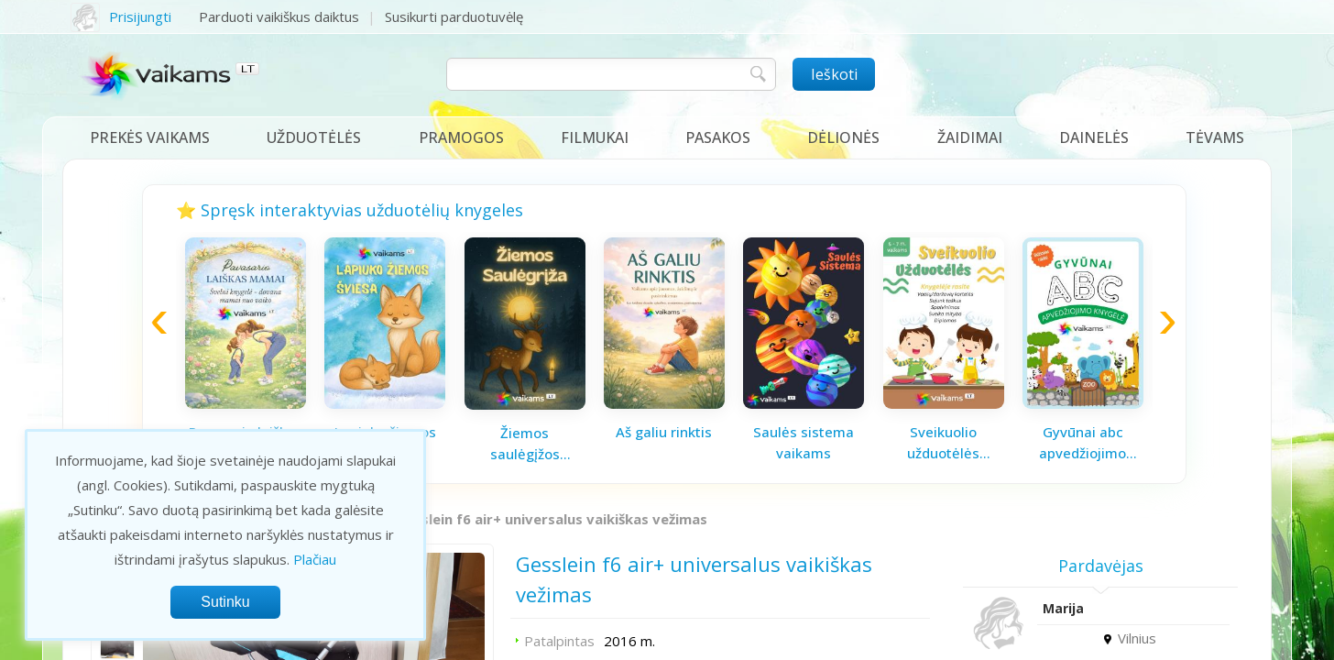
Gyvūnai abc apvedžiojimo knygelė (1082, 443)
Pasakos (717, 137)
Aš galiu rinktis (664, 432)
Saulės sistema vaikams (803, 442)
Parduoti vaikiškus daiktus (279, 16)
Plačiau (314, 559)
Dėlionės (843, 137)
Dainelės (1094, 137)
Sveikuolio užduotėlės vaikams (943, 443)
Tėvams (1215, 137)
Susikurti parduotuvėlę (454, 16)
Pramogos (461, 137)
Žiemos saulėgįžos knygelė (525, 444)
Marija (1063, 608)
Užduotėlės (314, 137)
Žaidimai (969, 137)
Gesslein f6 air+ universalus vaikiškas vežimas (551, 519)
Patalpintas (559, 641)
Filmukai (595, 137)
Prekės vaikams (150, 137)
